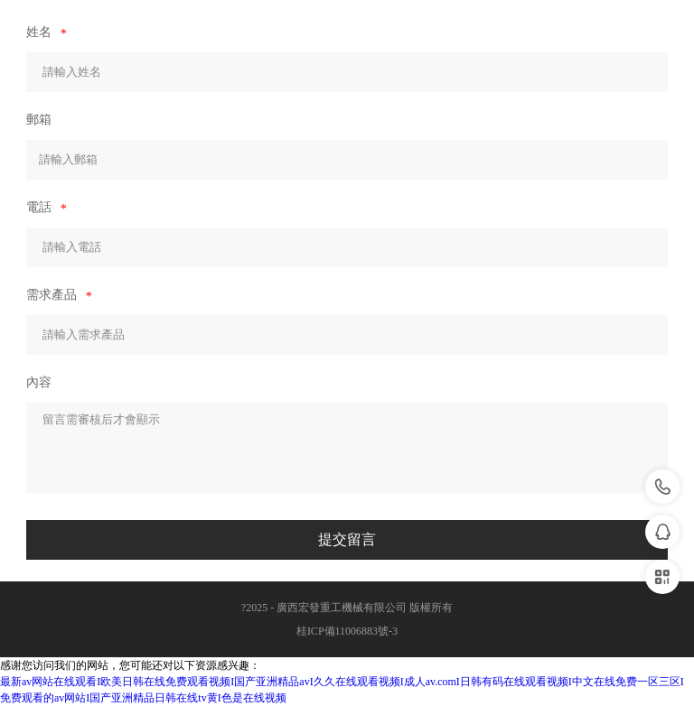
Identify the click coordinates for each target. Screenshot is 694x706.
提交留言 (347, 539)
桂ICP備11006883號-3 (347, 631)
